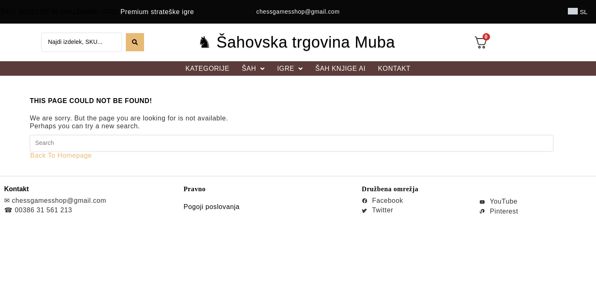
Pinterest (498, 211)
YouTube (498, 201)
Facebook (382, 200)
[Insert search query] (291, 143)
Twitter (377, 210)
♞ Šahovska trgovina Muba (296, 42)
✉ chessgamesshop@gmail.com (55, 200)
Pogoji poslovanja (211, 206)
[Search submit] (135, 42)
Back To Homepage (61, 155)
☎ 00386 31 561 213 (38, 210)
